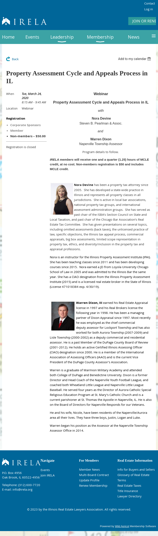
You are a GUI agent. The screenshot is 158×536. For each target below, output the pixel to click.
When (10, 94)
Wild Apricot (122, 526)
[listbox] (135, 58)
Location (12, 108)
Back (15, 59)
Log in (148, 9)
